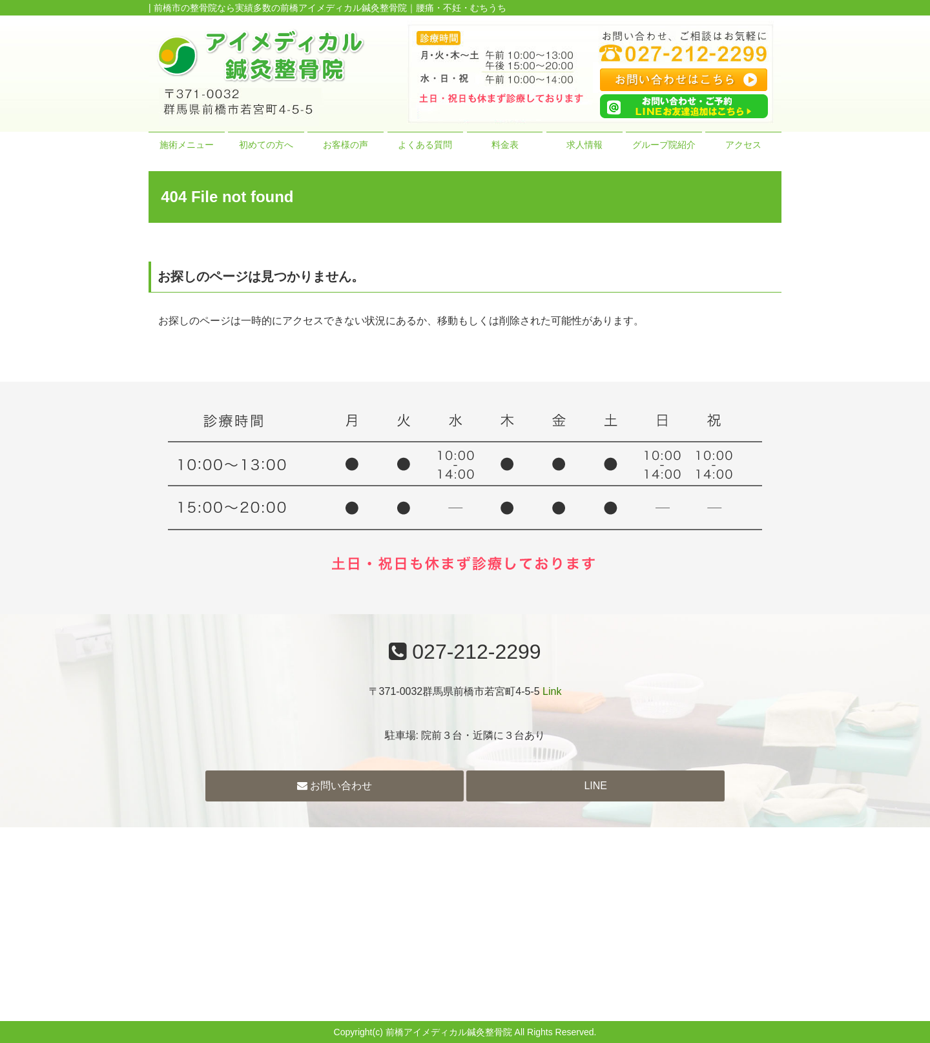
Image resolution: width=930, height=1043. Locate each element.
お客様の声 (345, 144)
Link (551, 691)
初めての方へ (266, 144)
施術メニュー (187, 144)
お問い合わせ (334, 785)
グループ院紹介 (664, 144)
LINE (595, 785)
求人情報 (584, 144)
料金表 (505, 144)
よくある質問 (425, 144)
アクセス (743, 144)
